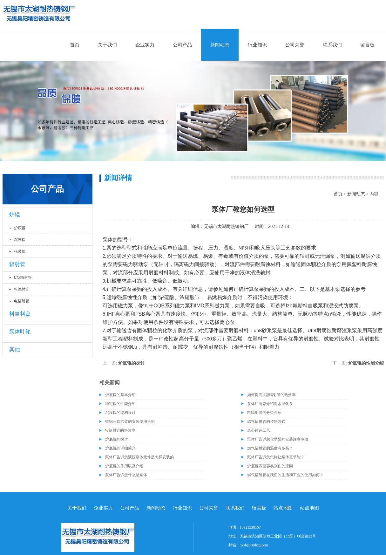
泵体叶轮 (20, 332)
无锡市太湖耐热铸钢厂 (226, 226)
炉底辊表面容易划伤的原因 (270, 466)
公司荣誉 (294, 44)
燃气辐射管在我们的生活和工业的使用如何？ (285, 475)
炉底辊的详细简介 (120, 448)
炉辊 (14, 215)
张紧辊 (19, 251)
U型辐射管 (23, 277)
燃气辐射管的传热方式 (266, 421)
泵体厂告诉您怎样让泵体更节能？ (275, 457)
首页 (74, 44)
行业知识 (257, 44)
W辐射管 (21, 289)
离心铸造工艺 (258, 430)
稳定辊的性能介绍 (120, 403)
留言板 (367, 44)
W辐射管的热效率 (120, 430)
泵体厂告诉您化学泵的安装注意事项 (277, 439)
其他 (14, 349)
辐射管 (17, 264)
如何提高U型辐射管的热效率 (271, 395)
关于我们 (107, 44)
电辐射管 (21, 301)
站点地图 (283, 507)
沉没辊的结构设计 (120, 412)
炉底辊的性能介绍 (366, 363)
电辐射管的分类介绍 (264, 412)
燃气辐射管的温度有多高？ (270, 448)
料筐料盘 (20, 314)
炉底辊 (19, 228)
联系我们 (332, 44)
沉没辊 (19, 239)
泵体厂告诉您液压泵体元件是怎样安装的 (139, 457)
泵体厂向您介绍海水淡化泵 (270, 403)
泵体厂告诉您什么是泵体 (126, 475)
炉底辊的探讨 (131, 363)
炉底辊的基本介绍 (120, 395)
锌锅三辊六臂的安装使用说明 (130, 421)
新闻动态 (219, 44)
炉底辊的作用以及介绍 (124, 466)
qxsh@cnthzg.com (254, 545)
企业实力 (144, 44)
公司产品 (182, 44)
